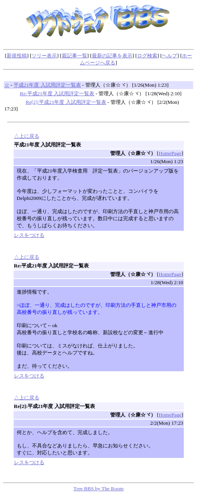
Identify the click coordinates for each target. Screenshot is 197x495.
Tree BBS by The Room (99, 488)
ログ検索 (147, 56)
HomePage (170, 153)
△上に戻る (26, 136)
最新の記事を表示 (112, 56)
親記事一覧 (74, 56)
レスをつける (29, 235)
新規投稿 (17, 56)
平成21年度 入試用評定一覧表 (47, 85)
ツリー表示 (44, 56)
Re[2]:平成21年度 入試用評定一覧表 (66, 102)
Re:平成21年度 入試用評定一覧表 (57, 93)
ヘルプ (169, 56)
